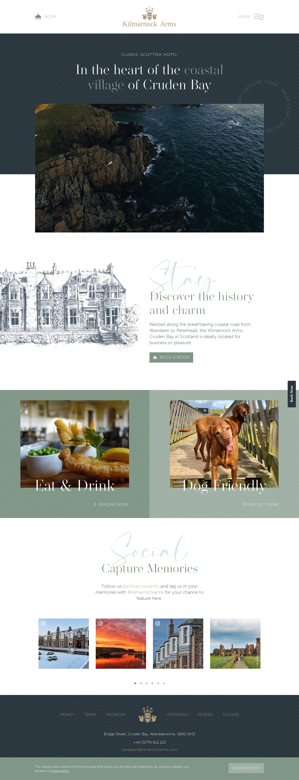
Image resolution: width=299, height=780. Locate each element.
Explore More (114, 504)
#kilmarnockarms (146, 592)
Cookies (231, 715)
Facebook (116, 715)
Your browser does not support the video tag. (149, 168)
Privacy (67, 715)
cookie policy (60, 771)
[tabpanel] (63, 644)
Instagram (177, 715)
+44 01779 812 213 (149, 742)
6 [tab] (164, 683)
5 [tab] (158, 683)
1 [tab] (135, 683)
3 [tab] (147, 683)
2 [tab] (141, 683)
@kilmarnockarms (141, 586)
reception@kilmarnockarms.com (149, 750)
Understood (246, 768)
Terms (90, 715)
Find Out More (262, 504)
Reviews (205, 715)
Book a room (175, 357)
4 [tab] (152, 683)
